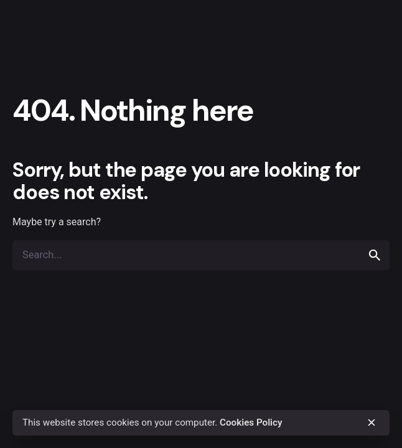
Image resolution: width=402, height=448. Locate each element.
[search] (375, 255)
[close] (371, 422)
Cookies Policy (251, 422)
